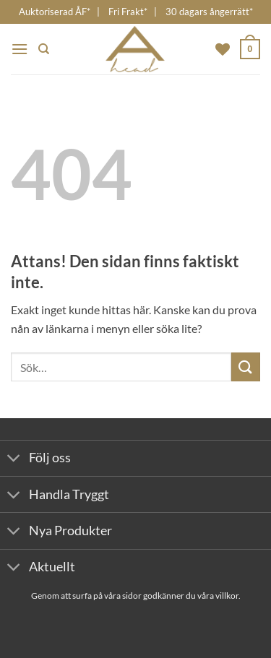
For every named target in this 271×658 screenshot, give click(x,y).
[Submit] (245, 366)
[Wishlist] (222, 49)
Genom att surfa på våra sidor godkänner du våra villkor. (136, 595)
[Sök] (43, 49)
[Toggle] (14, 459)
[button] (19, 48)
